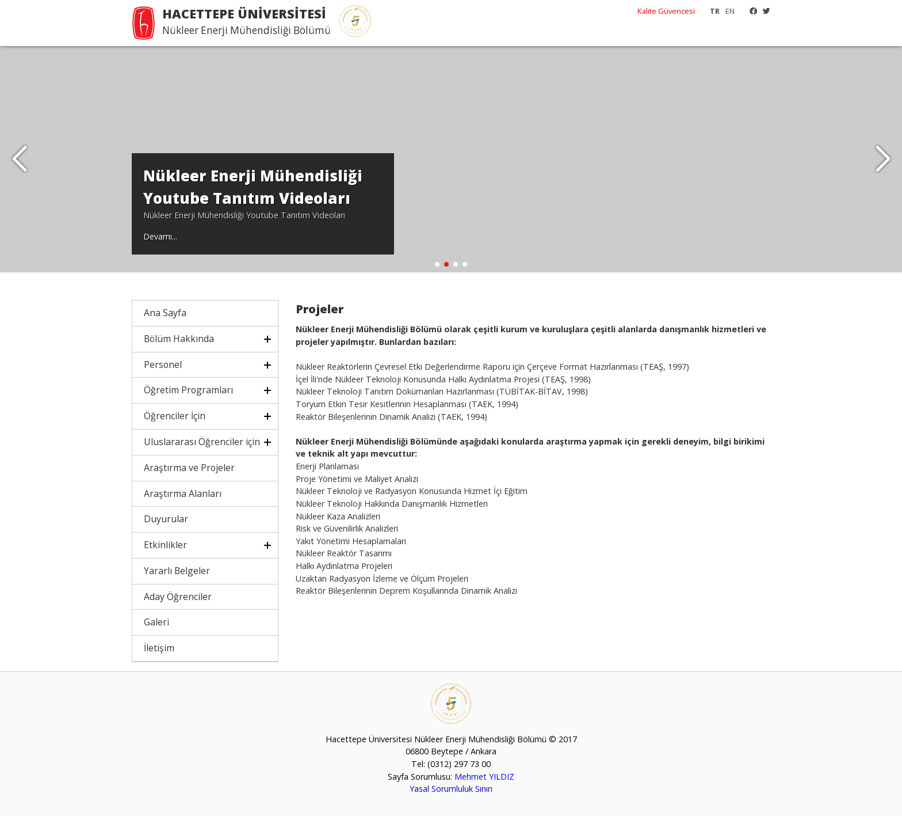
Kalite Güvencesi (666, 11)
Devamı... (160, 239)
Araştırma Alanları (182, 497)
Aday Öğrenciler (178, 600)
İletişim (159, 652)
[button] (882, 161)
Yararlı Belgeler (177, 574)
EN (730, 11)
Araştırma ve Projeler (189, 471)
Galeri (156, 626)
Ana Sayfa (165, 316)
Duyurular (166, 523)
